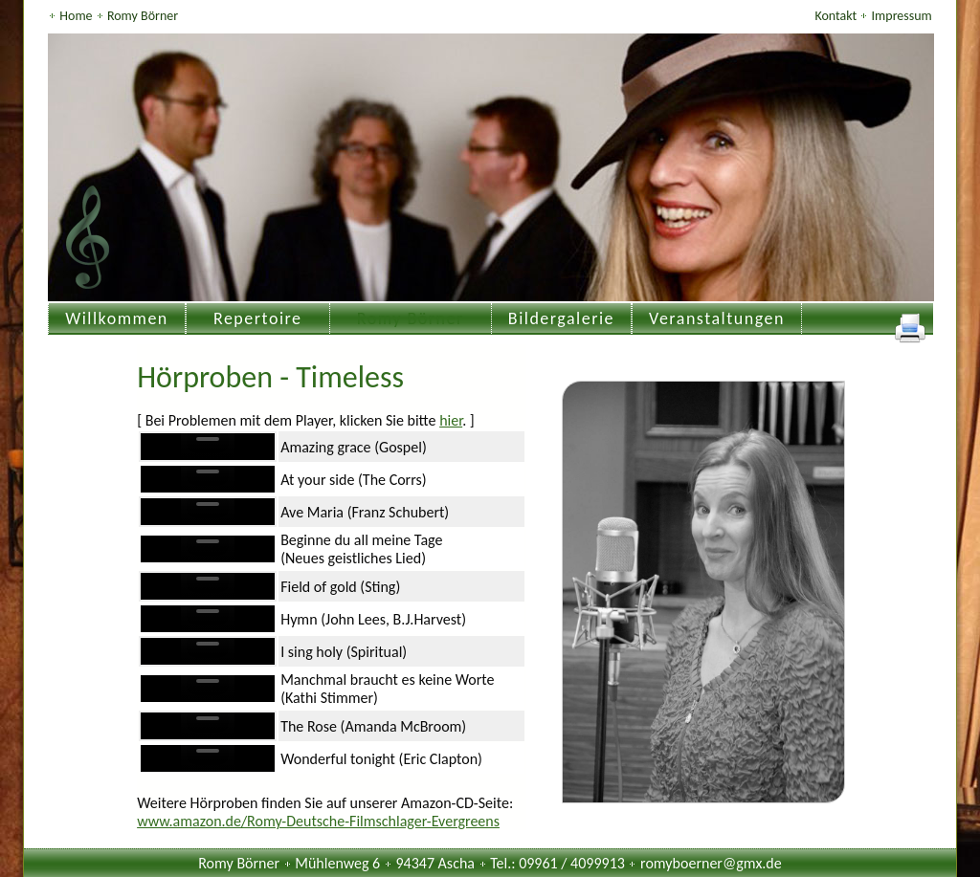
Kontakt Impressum (872, 16)
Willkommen (116, 318)
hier (450, 420)
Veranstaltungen (717, 318)
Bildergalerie (561, 318)
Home (77, 16)
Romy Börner (142, 16)
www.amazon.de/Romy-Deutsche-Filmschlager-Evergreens (318, 821)
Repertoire (258, 318)
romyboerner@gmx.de (711, 863)
